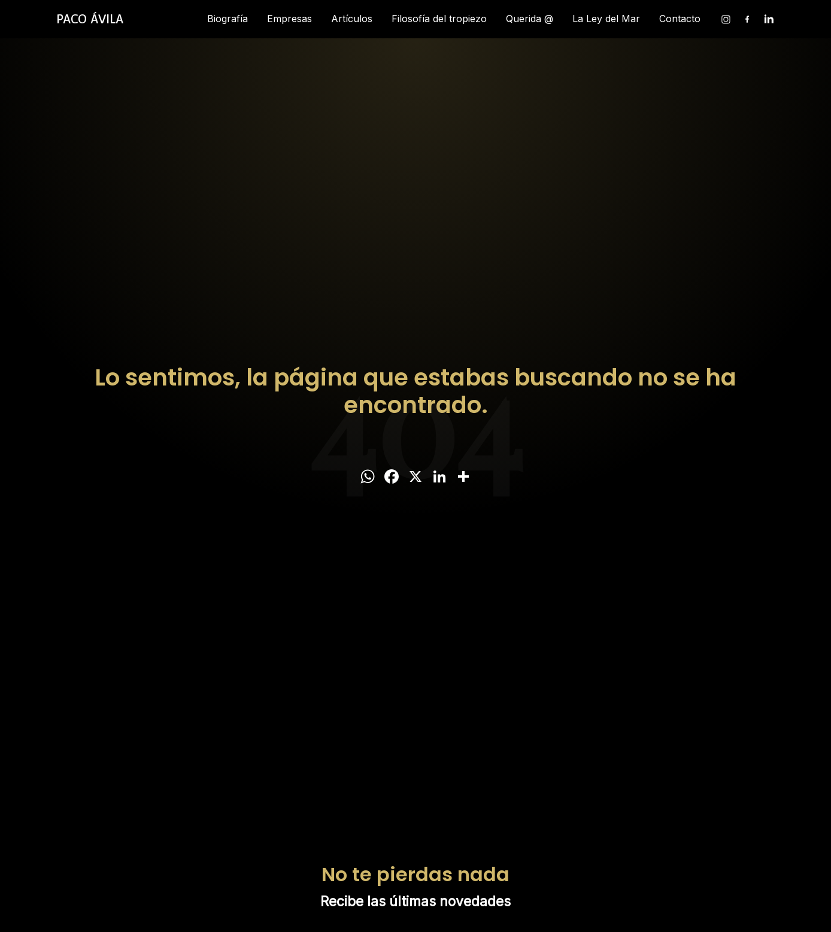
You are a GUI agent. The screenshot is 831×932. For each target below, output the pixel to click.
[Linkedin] (769, 19)
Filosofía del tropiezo (439, 19)
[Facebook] (747, 19)
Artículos (351, 19)
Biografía (227, 19)
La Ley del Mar (606, 19)
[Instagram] (726, 19)
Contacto (679, 19)
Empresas (289, 19)
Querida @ (529, 19)
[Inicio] (89, 19)
